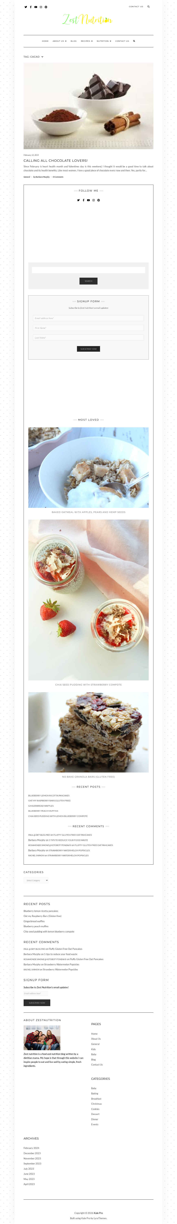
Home (45, 41)
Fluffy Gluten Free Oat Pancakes (73, 835)
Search (88, 281)
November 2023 (32, 1158)
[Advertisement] (55, 232)
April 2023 (29, 1184)
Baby (93, 1054)
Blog (74, 41)
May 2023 (29, 1179)
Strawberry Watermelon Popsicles (69, 850)
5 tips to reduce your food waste (68, 840)
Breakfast (96, 1098)
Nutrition (104, 41)
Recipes (87, 41)
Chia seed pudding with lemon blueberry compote (58, 816)
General (27, 177)
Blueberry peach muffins (43, 811)
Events (94, 1124)
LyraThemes (100, 1218)
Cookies (95, 1109)
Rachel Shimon (36, 855)
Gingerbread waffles (41, 805)
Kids (93, 1049)
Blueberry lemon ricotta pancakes (48, 795)
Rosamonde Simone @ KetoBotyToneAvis (49, 845)
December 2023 (32, 1153)
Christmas (96, 1103)
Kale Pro (98, 1213)
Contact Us (136, 6)
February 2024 (31, 1148)
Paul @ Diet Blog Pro (39, 835)
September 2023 (32, 1163)
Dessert (95, 1114)
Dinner (94, 1119)
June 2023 (29, 1173)
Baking (94, 1093)
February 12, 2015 (31, 155)
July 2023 (29, 1168)
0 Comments (58, 177)
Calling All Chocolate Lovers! (56, 161)
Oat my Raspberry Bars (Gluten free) (49, 800)
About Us (60, 41)
